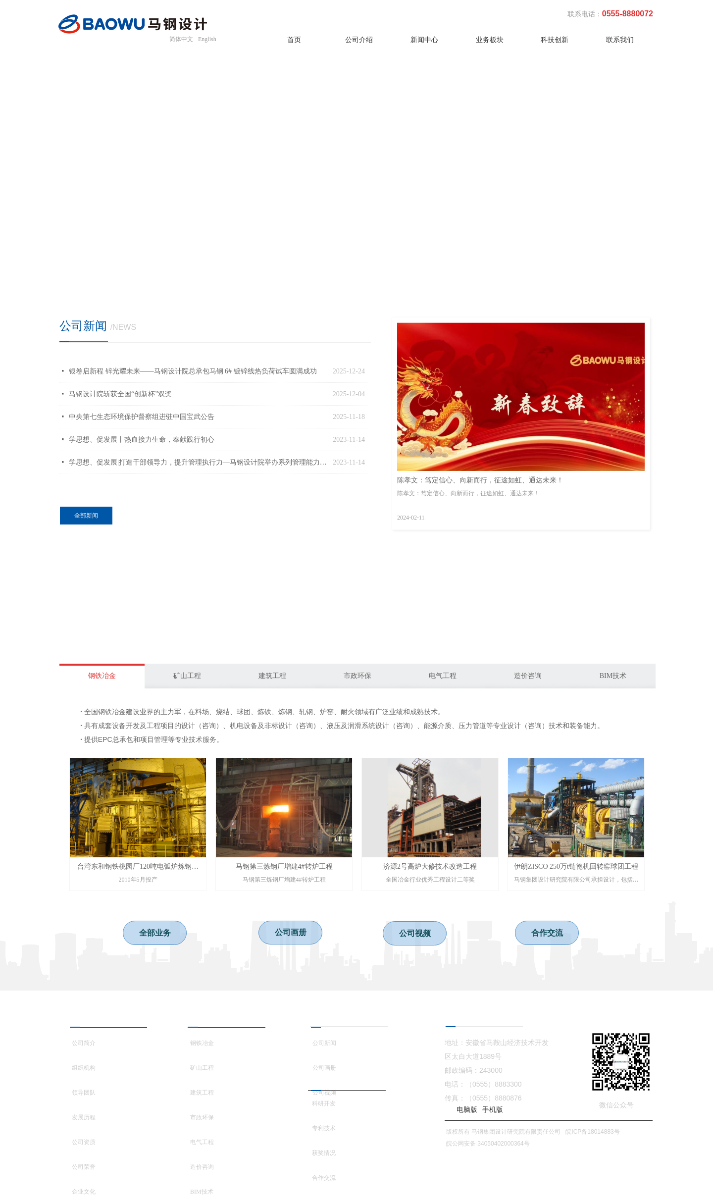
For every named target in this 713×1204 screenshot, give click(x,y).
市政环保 (357, 676)
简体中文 (181, 39)
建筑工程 (272, 676)
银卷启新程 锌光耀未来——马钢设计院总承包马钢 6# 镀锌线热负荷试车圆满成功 (193, 371)
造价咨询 (528, 676)
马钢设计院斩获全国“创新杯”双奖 (120, 394)
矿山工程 (187, 676)
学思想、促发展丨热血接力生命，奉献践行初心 (141, 439)
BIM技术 (613, 676)
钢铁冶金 (102, 676)
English (207, 39)
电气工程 (443, 676)
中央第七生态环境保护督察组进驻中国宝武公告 (141, 416)
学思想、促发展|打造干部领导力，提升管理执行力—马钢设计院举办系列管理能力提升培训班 (198, 462)
